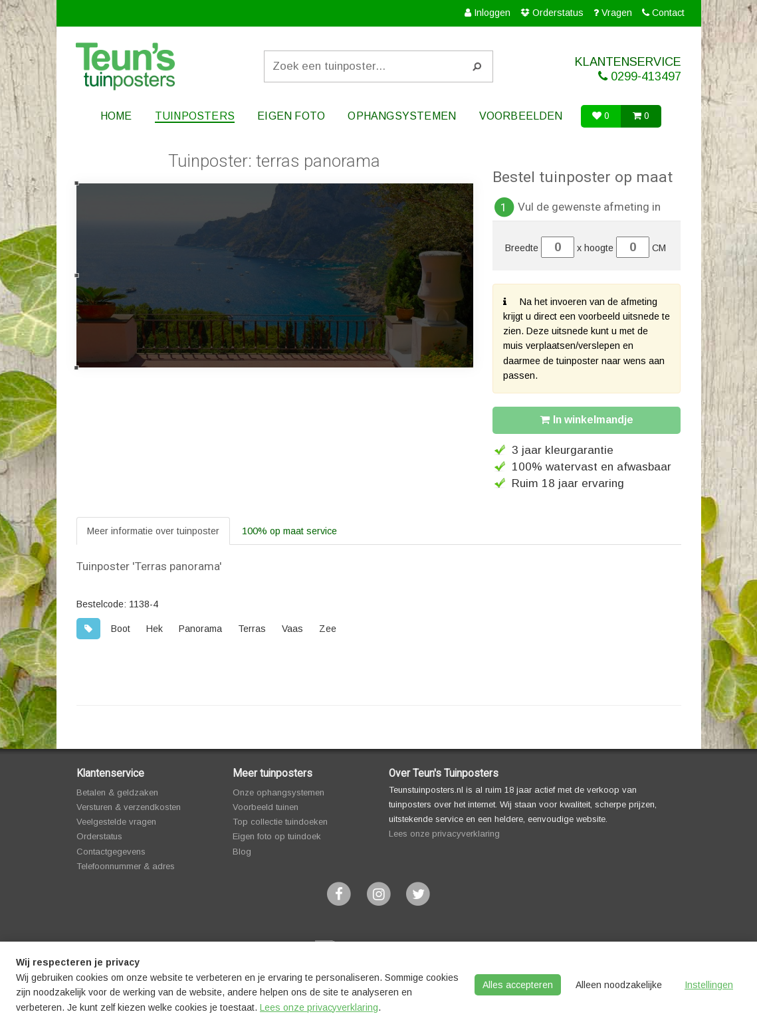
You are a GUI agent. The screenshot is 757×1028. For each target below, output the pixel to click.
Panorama (200, 628)
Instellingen (709, 984)
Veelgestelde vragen (116, 822)
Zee (327, 628)
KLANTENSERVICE (618, 69)
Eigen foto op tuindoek (277, 836)
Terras (252, 628)
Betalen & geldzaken (117, 792)
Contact (668, 12)
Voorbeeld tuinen (265, 807)
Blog (242, 852)
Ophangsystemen (402, 116)
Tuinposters (194, 116)
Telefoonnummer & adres (125, 866)
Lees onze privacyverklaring (444, 834)
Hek (154, 628)
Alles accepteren (518, 984)
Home (116, 116)
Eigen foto (292, 116)
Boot (120, 628)
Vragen (616, 12)
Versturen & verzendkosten (128, 807)
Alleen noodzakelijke (619, 984)
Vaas (292, 628)
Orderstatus (558, 12)
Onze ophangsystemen (278, 792)
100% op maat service (289, 531)
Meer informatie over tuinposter (153, 531)
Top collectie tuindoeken (280, 822)
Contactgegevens (111, 852)
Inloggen (492, 12)
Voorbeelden (521, 116)
